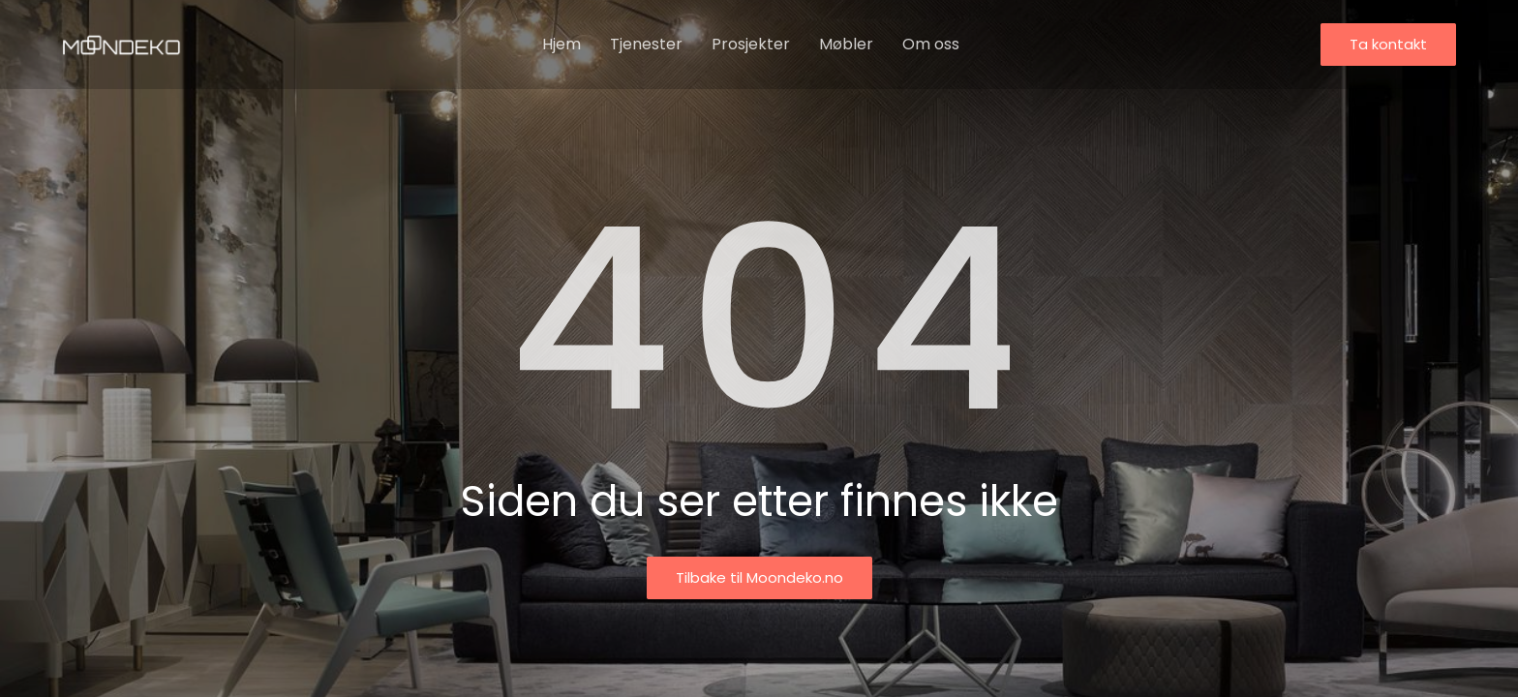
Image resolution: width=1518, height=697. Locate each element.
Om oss (930, 44)
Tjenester (646, 44)
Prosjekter (751, 44)
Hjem (561, 44)
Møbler (846, 44)
